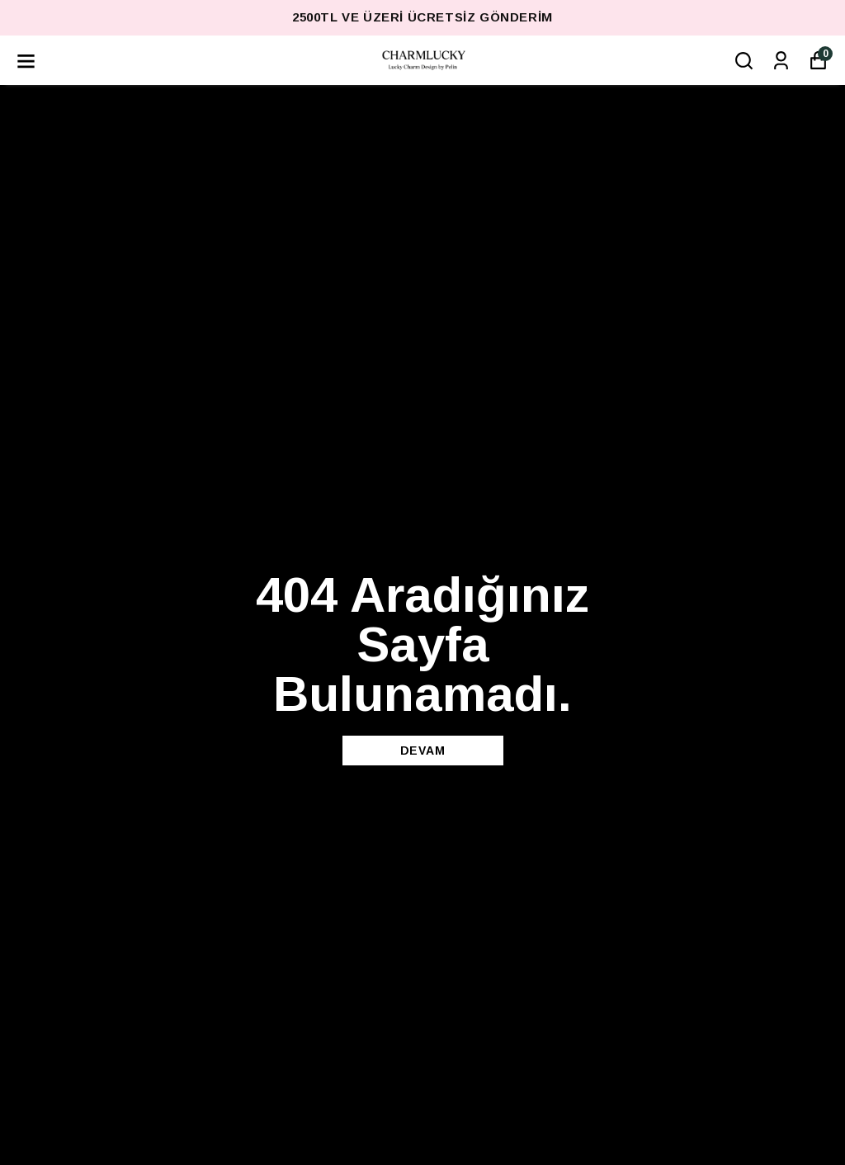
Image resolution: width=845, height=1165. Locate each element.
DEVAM (423, 750)
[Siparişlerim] (781, 60)
